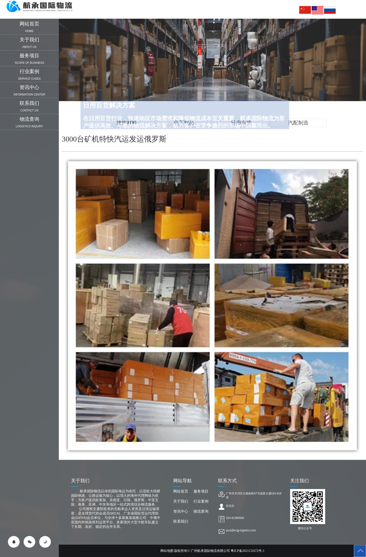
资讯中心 (180, 511)
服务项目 (201, 491)
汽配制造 (298, 123)
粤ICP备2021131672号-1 (247, 551)
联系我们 (180, 521)
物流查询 (201, 511)
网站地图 (166, 551)
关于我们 (180, 501)
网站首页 (180, 491)
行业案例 (201, 501)
